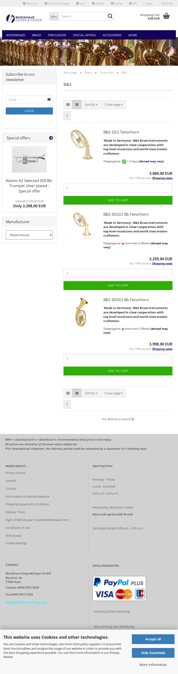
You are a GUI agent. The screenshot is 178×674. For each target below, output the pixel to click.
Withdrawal (13, 536)
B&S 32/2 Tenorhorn (121, 132)
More (132, 35)
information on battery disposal (27, 496)
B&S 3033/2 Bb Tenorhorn (126, 299)
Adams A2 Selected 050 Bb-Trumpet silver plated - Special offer (29, 186)
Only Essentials (153, 653)
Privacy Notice (15, 473)
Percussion (57, 35)
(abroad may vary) (151, 161)
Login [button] (148, 3)
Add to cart (118, 200)
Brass (36, 35)
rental (116, 3)
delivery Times (15, 512)
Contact (11, 488)
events (98, 3)
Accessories (112, 35)
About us (30, 3)
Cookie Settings (16, 543)
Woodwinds (15, 35)
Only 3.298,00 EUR (29, 204)
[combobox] (91, 104)
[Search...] (54, 16)
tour (80, 3)
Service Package (57, 3)
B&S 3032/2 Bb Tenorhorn (126, 214)
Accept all (153, 639)
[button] (133, 3)
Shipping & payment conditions (27, 504)
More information (153, 664)
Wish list (165, 3)
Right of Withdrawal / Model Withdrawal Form (37, 520)
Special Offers (84, 35)
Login (29, 111)
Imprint (11, 481)
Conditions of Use (18, 528)
